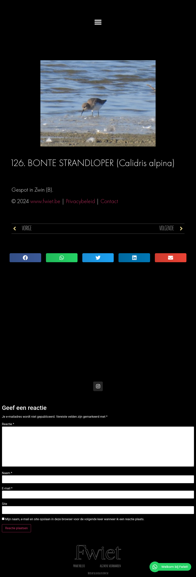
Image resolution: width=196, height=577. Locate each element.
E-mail (7, 488)
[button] (98, 22)
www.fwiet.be (45, 201)
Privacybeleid (80, 201)
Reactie (8, 424)
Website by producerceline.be (98, 573)
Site (4, 503)
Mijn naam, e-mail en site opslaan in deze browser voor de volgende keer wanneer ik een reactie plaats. (74, 519)
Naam (7, 473)
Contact (109, 201)
